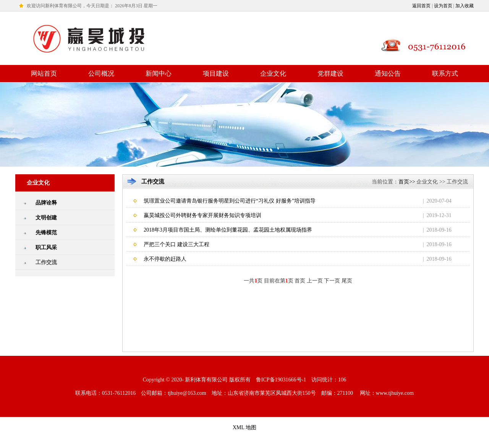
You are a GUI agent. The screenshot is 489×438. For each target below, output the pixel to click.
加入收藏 (464, 5)
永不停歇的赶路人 (165, 259)
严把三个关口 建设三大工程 (176, 244)
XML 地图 (244, 427)
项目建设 (216, 73)
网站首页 (44, 73)
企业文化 (273, 73)
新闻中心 (159, 73)
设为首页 (443, 5)
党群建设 (330, 73)
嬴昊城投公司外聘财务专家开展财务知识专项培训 (202, 215)
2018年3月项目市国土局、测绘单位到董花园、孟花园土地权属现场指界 (228, 230)
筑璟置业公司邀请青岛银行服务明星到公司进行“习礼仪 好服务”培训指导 (230, 201)
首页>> (406, 182)
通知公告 (388, 73)
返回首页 (421, 5)
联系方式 (445, 73)
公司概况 (101, 73)
